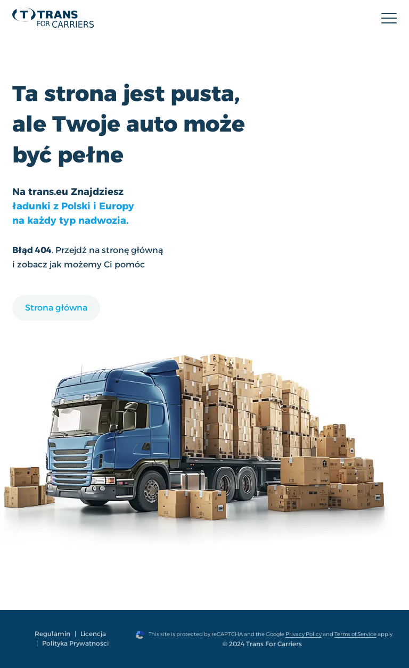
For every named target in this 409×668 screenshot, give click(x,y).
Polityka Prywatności (75, 643)
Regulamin (52, 634)
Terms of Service (355, 634)
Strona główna (56, 308)
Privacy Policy (303, 634)
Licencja (93, 634)
